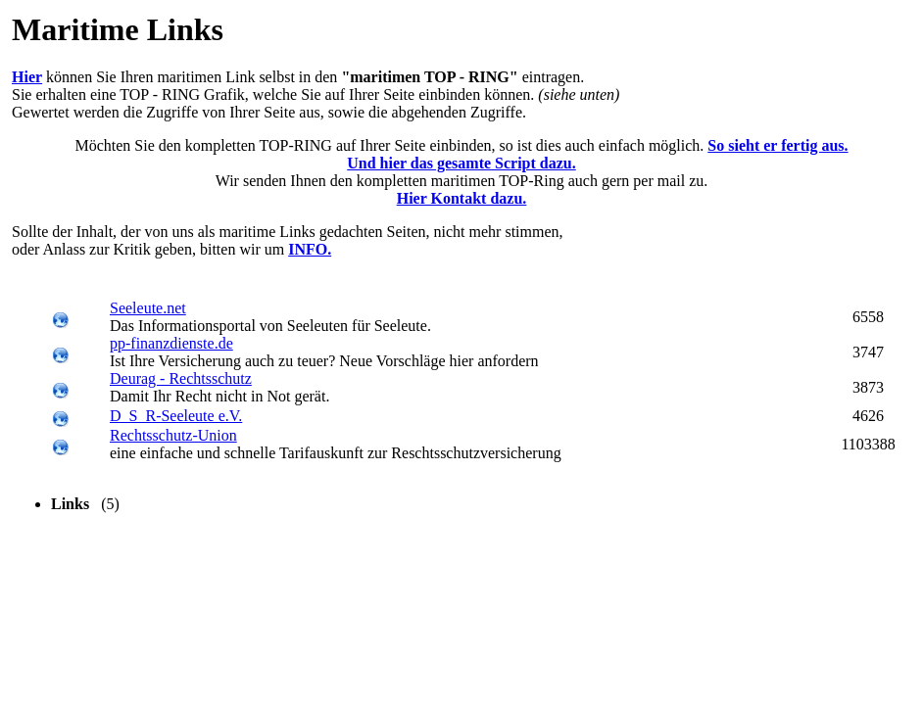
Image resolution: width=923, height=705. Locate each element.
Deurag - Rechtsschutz (181, 378)
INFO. (309, 249)
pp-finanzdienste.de (171, 343)
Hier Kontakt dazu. (462, 198)
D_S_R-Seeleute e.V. (176, 415)
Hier (27, 77)
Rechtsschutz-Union (173, 435)
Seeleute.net (148, 308)
